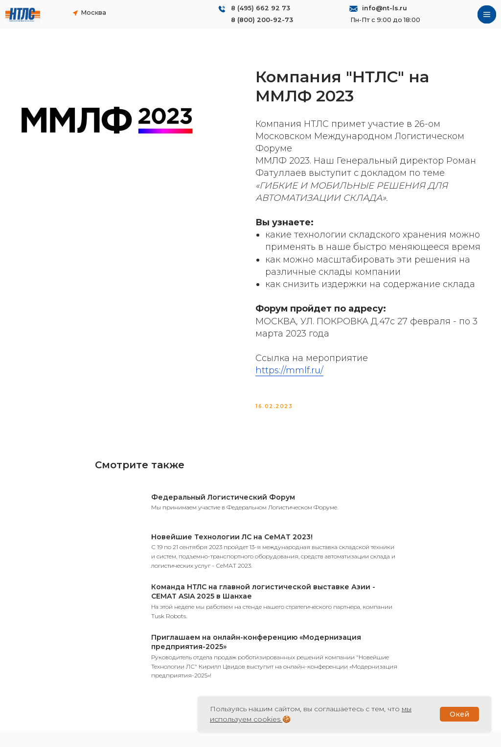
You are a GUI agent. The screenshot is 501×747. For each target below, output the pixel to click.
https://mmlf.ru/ (289, 378)
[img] (22, 14)
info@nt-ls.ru (384, 8)
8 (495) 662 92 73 (260, 8)
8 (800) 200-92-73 (262, 20)
